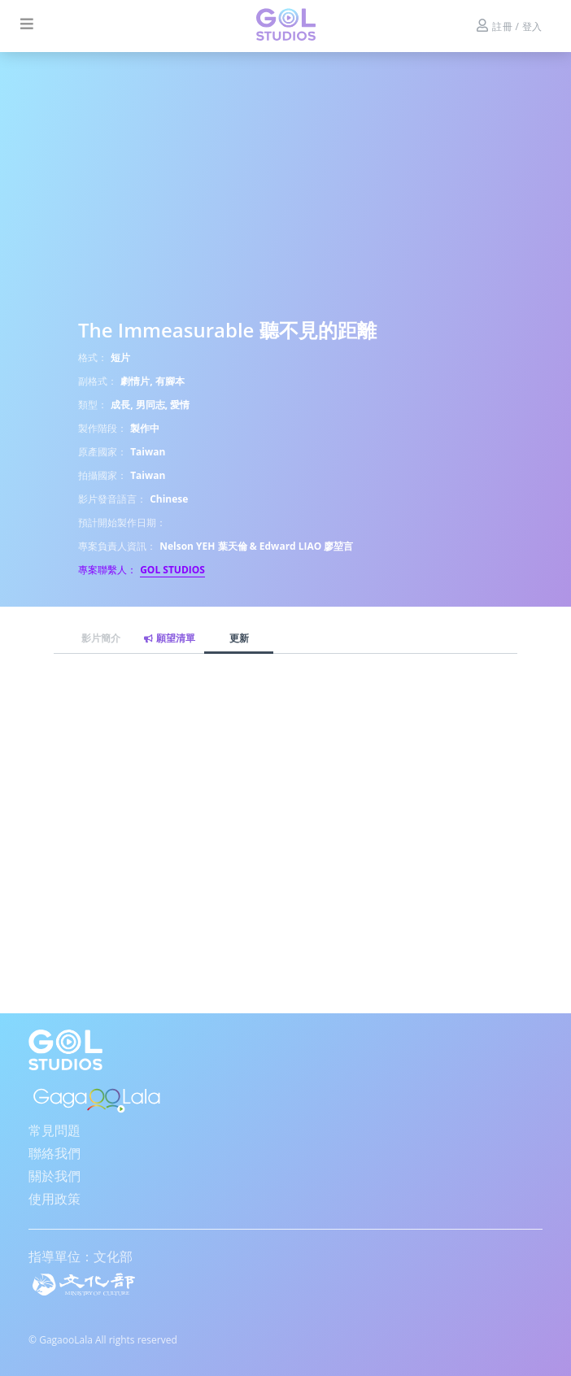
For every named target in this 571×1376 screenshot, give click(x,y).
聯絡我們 (54, 1153)
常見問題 (54, 1130)
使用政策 (54, 1199)
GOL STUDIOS (172, 570)
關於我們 (54, 1176)
